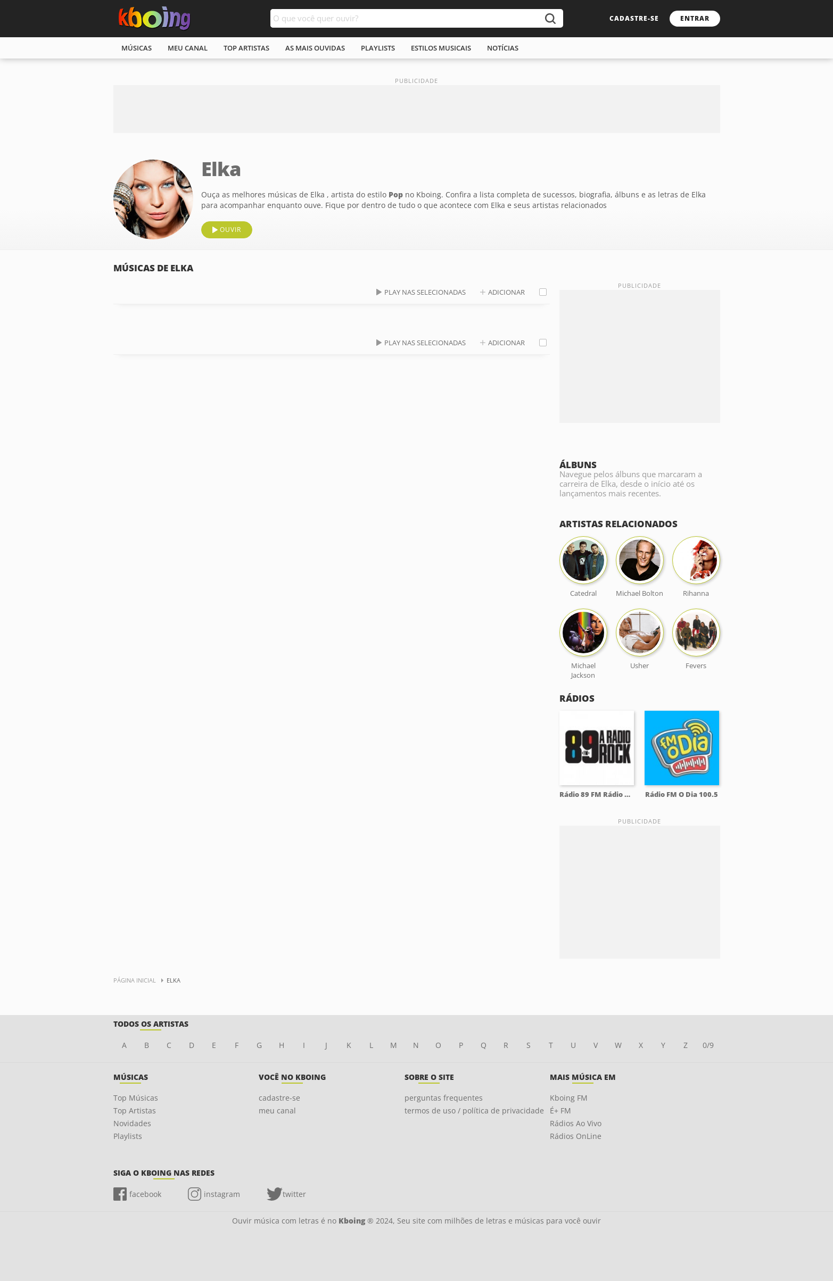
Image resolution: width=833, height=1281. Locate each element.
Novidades (132, 1123)
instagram (222, 1194)
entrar (695, 18)
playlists (378, 48)
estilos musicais (441, 48)
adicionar (506, 292)
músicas (136, 48)
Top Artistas (134, 1110)
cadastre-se (634, 18)
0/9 (708, 1045)
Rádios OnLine (575, 1136)
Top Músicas (135, 1098)
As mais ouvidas (315, 48)
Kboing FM (569, 1098)
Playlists (127, 1136)
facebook (145, 1194)
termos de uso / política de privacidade (474, 1110)
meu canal (188, 48)
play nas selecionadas (425, 292)
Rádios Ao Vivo (575, 1123)
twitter (294, 1194)
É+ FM (560, 1110)
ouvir (230, 229)
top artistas (246, 48)
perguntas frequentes (444, 1098)
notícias (502, 48)
